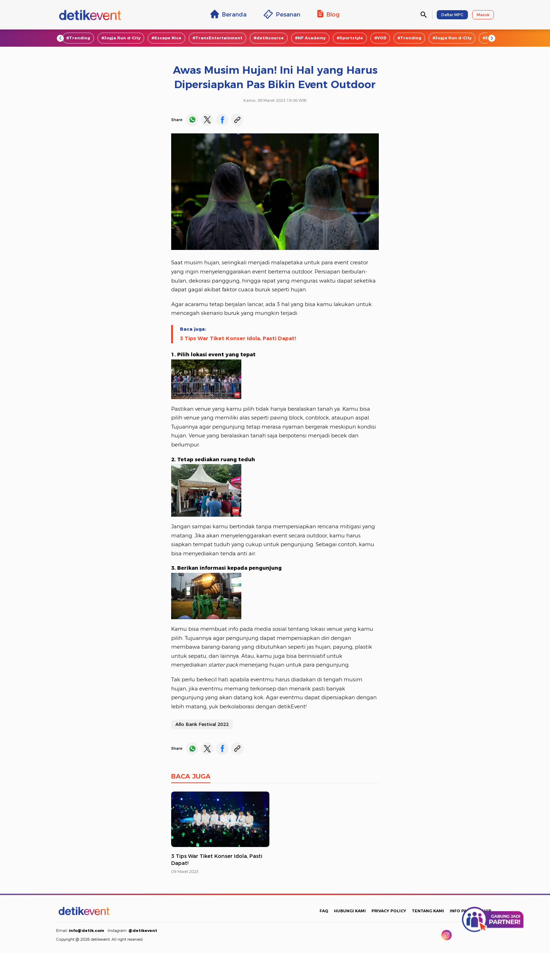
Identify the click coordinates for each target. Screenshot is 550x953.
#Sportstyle (350, 37)
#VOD (380, 37)
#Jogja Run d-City (120, 37)
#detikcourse (269, 37)
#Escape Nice (166, 37)
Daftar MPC (452, 14)
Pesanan (281, 14)
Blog (328, 14)
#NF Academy (310, 37)
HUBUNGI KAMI (350, 910)
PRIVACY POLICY (388, 910)
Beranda (228, 14)
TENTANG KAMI (428, 910)
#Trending (78, 37)
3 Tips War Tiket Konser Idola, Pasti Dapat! (238, 338)
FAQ (324, 910)
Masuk (483, 14)
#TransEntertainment (217, 37)
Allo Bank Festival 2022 (202, 724)
